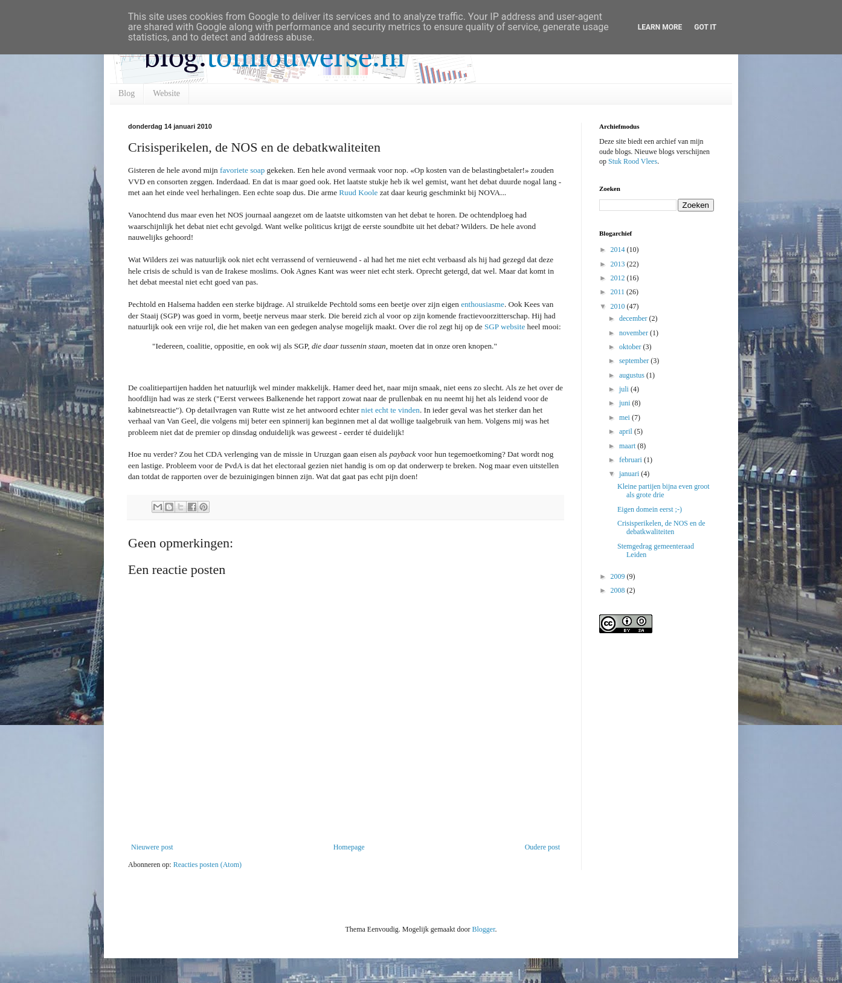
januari (630, 473)
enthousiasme (482, 304)
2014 (619, 249)
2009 (619, 576)
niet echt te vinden (390, 409)
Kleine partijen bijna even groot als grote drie (663, 490)
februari (631, 460)
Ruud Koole (358, 192)
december (634, 318)
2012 (619, 278)
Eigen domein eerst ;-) (649, 509)
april (626, 431)
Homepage (349, 847)
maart (628, 446)
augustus (632, 375)
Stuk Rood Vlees (632, 161)
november (634, 333)
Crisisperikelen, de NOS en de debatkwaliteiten (661, 527)
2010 (619, 306)
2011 (619, 292)
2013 (619, 264)
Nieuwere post (152, 847)
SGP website (504, 326)
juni (625, 403)
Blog (126, 93)
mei (625, 417)
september (635, 360)
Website (166, 93)
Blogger (483, 929)
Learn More (660, 27)
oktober (631, 347)
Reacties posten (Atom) (207, 864)
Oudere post (542, 847)
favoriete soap (242, 170)
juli (625, 389)
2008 (619, 590)
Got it (705, 27)
